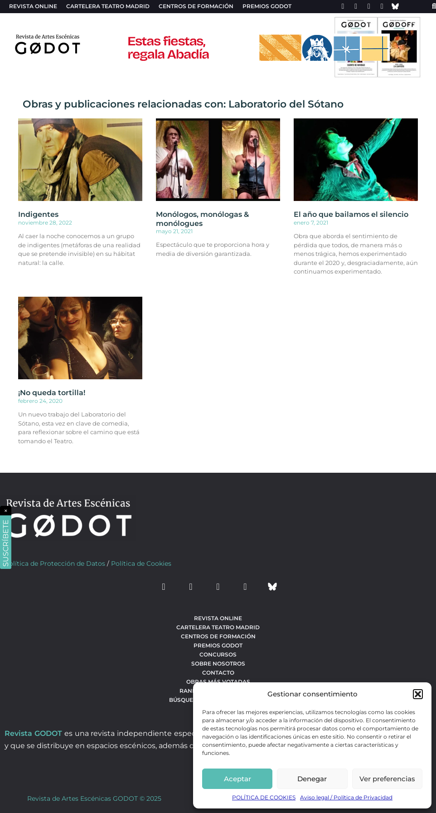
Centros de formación (196, 6)
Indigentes (38, 214)
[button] (417, 694)
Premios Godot (266, 6)
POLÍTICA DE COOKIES (264, 797)
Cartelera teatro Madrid (108, 6)
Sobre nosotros (218, 663)
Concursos (218, 654)
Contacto (218, 672)
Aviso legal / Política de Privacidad (346, 797)
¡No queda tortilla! (51, 392)
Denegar (312, 778)
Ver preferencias (387, 778)
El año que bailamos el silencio (351, 214)
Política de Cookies (141, 563)
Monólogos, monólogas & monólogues (202, 218)
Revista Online (33, 6)
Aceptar (237, 778)
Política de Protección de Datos (55, 563)
